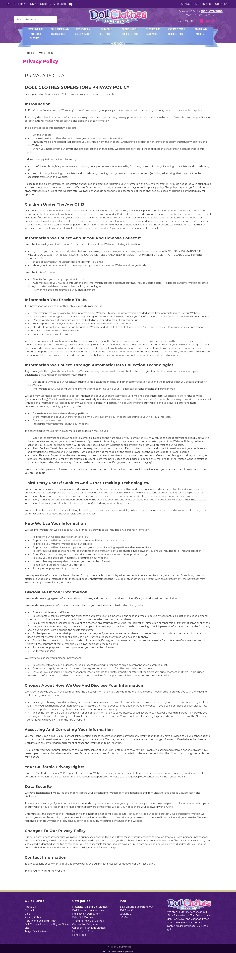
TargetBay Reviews (36, 931)
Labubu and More (200, 31)
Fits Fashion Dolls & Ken (82, 31)
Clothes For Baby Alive (153, 31)
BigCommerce (124, 946)
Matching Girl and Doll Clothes (36, 33)
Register (215, 4)
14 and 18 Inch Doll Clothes (130, 33)
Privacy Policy (33, 917)
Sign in (200, 4)
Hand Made (118, 43)
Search (186, 4)
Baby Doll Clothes (106, 31)
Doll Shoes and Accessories (60, 31)
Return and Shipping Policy (40, 920)
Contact (29, 910)
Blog (27, 913)
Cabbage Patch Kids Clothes (176, 31)
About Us (30, 906)
